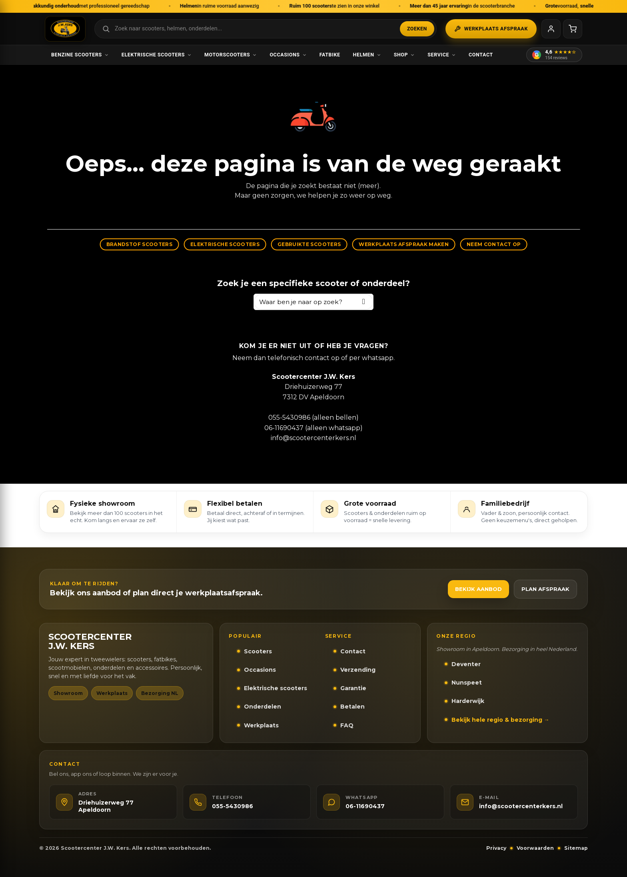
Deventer (466, 664)
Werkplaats (261, 725)
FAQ (346, 725)
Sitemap (576, 848)
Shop (404, 55)
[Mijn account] (551, 28)
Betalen (352, 706)
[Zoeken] (363, 302)
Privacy (496, 848)
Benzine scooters (80, 55)
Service (441, 55)
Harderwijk (467, 701)
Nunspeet (466, 682)
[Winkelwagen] (572, 28)
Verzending (357, 669)
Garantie (353, 688)
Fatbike (329, 55)
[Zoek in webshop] (265, 29)
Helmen (367, 55)
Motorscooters (230, 55)
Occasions (288, 55)
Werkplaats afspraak (491, 29)
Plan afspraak (545, 589)
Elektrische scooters (157, 55)
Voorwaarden (535, 848)
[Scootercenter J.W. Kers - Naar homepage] (65, 29)
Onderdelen (262, 706)
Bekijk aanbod (478, 589)
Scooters (258, 651)
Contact (481, 55)
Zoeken (417, 29)
